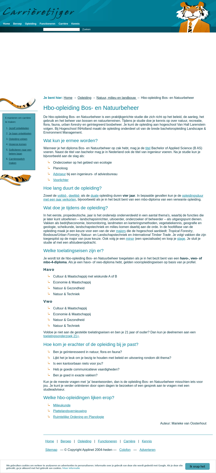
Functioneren (47, 23)
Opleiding (30, 23)
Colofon (124, 449)
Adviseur (59, 174)
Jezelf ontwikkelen (19, 128)
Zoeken (86, 29)
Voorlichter (61, 180)
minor (130, 238)
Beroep (17, 23)
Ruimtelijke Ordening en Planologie (78, 417)
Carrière (63, 23)
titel (147, 148)
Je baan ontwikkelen (20, 133)
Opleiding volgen (18, 139)
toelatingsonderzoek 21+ (61, 336)
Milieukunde (61, 405)
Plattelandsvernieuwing (70, 411)
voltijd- (62, 195)
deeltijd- (74, 195)
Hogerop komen (18, 144)
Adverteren (147, 449)
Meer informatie (71, 468)
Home (6, 23)
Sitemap (51, 449)
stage (181, 238)
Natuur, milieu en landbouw (116, 97)
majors (121, 231)
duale (95, 195)
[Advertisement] (108, 64)
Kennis (75, 23)
